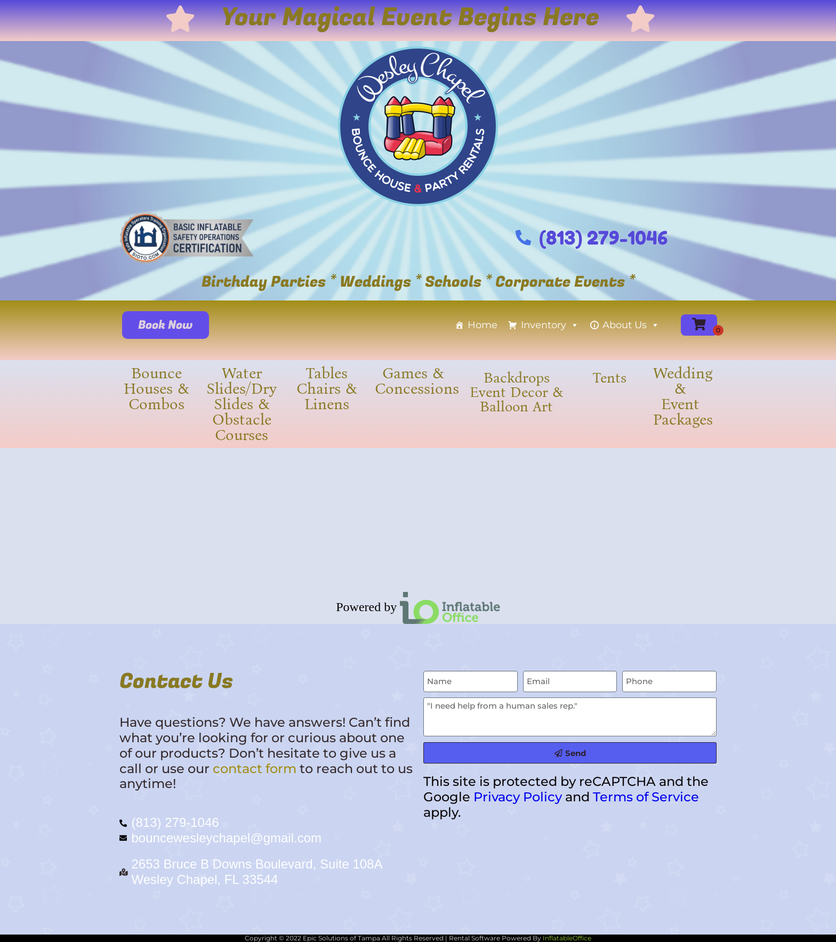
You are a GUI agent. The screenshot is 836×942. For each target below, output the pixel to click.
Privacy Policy (517, 797)
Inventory (550, 325)
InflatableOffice (567, 938)
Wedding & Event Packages (683, 396)
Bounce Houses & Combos (156, 388)
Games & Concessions (417, 381)
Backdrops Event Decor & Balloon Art (516, 392)
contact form (254, 768)
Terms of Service (646, 797)
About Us (631, 325)
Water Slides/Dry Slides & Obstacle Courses (241, 404)
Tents (609, 377)
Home (482, 325)
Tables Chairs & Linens (326, 388)
